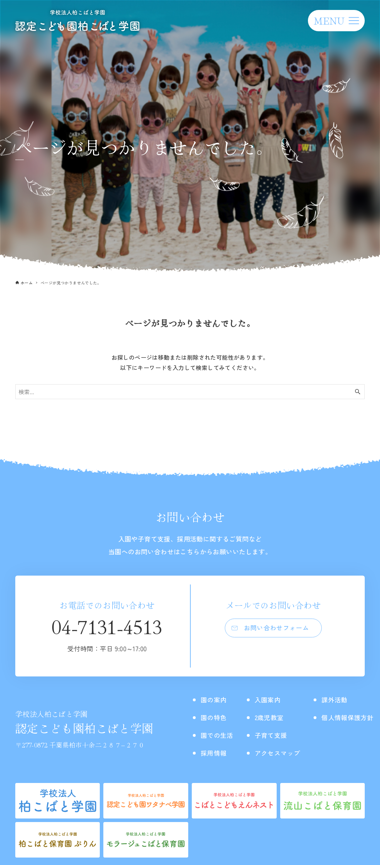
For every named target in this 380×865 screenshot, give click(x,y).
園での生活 (219, 735)
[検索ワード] (190, 391)
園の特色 (215, 717)
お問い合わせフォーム (277, 629)
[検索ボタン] (358, 391)
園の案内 (215, 699)
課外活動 (344, 699)
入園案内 (272, 699)
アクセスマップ (283, 752)
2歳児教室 (274, 717)
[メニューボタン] (336, 20)
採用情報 (215, 752)
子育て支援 (276, 735)
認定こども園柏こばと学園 (84, 722)
